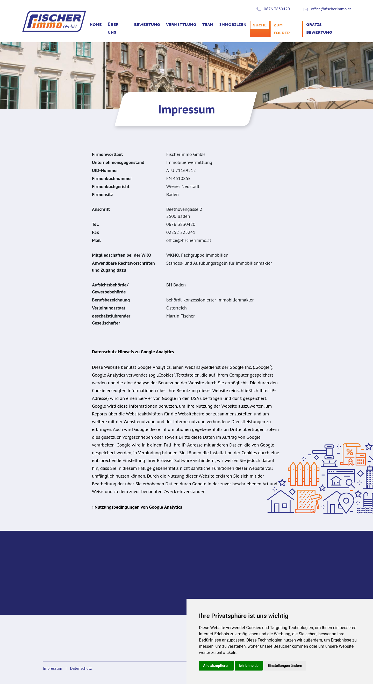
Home (96, 24)
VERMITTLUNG (181, 24)
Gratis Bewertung (319, 28)
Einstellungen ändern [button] (285, 666)
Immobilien (233, 24)
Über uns (113, 28)
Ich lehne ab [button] (249, 666)
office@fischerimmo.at (331, 8)
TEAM (207, 24)
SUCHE (260, 25)
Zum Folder (282, 29)
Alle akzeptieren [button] (216, 666)
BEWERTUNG (147, 24)
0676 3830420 (277, 8)
